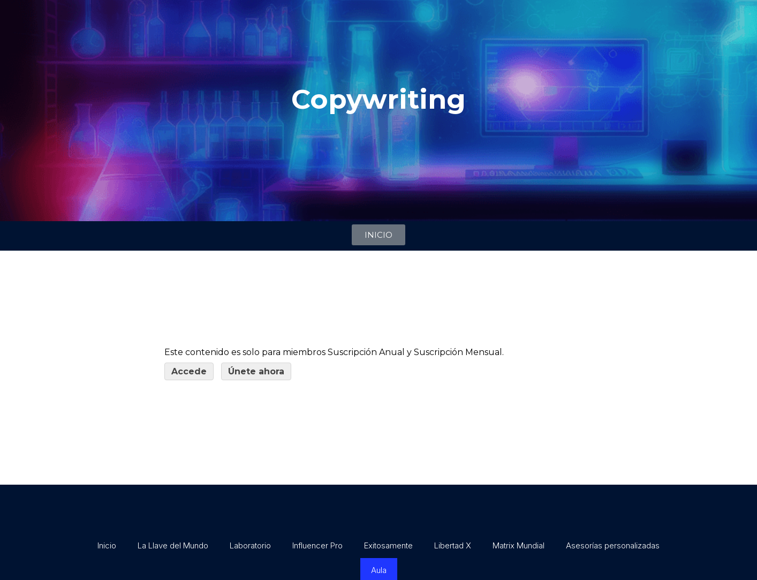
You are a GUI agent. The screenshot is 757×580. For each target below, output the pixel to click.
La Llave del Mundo (173, 545)
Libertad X (452, 545)
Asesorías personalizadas (613, 545)
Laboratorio (250, 545)
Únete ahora (256, 371)
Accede (189, 371)
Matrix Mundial (518, 545)
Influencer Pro (317, 545)
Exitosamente (388, 545)
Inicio (106, 545)
